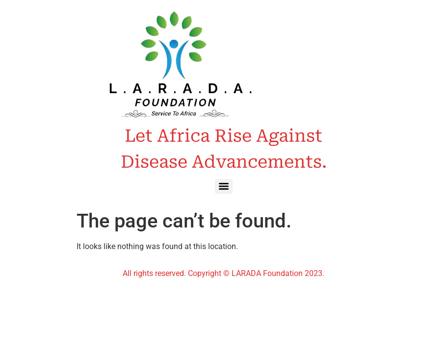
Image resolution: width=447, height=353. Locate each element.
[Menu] (224, 186)
